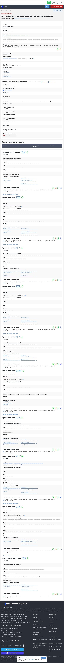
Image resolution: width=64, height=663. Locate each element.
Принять (44, 657)
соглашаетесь (32, 659)
